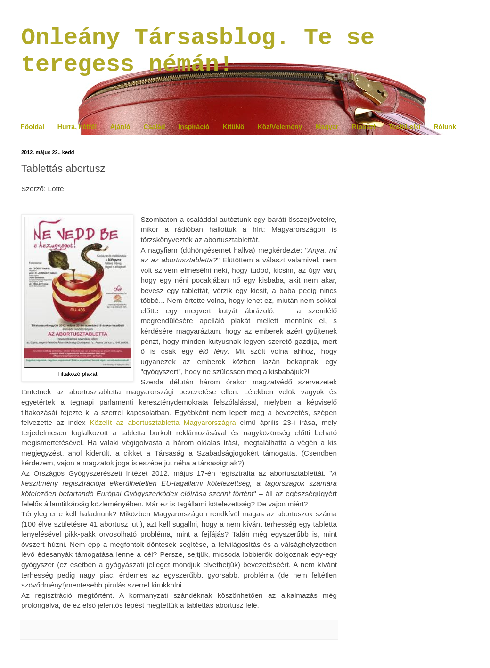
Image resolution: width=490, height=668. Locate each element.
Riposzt (363, 126)
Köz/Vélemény (280, 126)
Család (154, 126)
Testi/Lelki (404, 126)
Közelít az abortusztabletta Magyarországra (163, 422)
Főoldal (32, 126)
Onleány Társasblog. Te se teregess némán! (198, 51)
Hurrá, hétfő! (77, 126)
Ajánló (120, 126)
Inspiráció (193, 126)
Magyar (326, 126)
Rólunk (444, 126)
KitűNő (234, 126)
